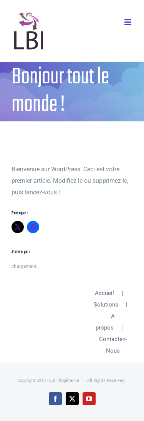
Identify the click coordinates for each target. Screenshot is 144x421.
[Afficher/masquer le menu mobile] (128, 22)
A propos (105, 322)
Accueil (104, 293)
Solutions (106, 304)
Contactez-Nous (113, 345)
